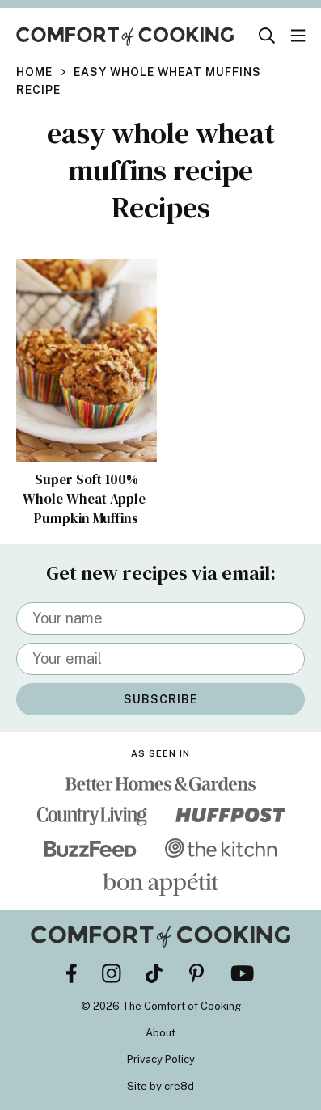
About (160, 1033)
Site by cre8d (160, 1086)
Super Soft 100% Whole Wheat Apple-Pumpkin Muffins (86, 499)
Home (34, 71)
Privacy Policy (161, 1059)
